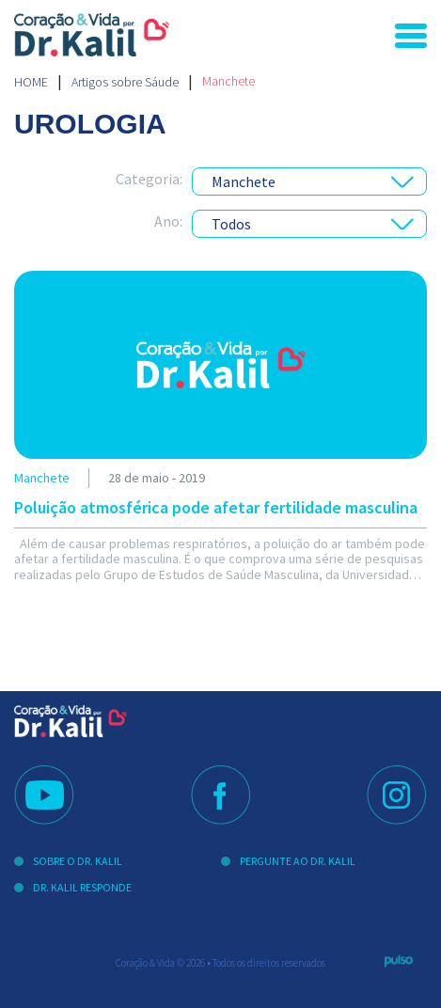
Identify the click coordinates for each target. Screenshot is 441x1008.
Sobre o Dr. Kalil (77, 861)
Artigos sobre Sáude (125, 81)
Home (31, 81)
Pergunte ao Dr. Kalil (297, 861)
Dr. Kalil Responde (82, 887)
